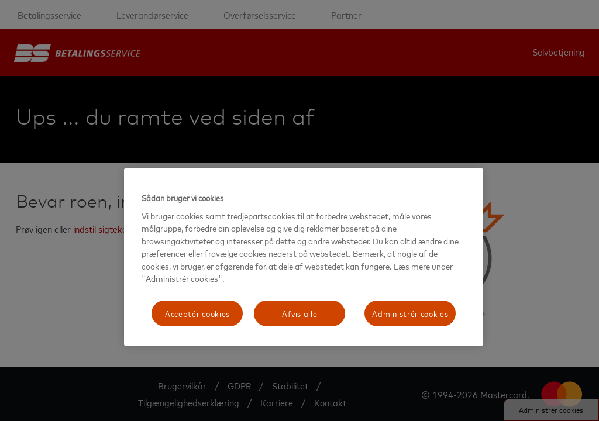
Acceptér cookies (197, 313)
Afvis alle (299, 313)
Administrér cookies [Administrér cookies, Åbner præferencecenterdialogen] (410, 313)
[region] (303, 257)
